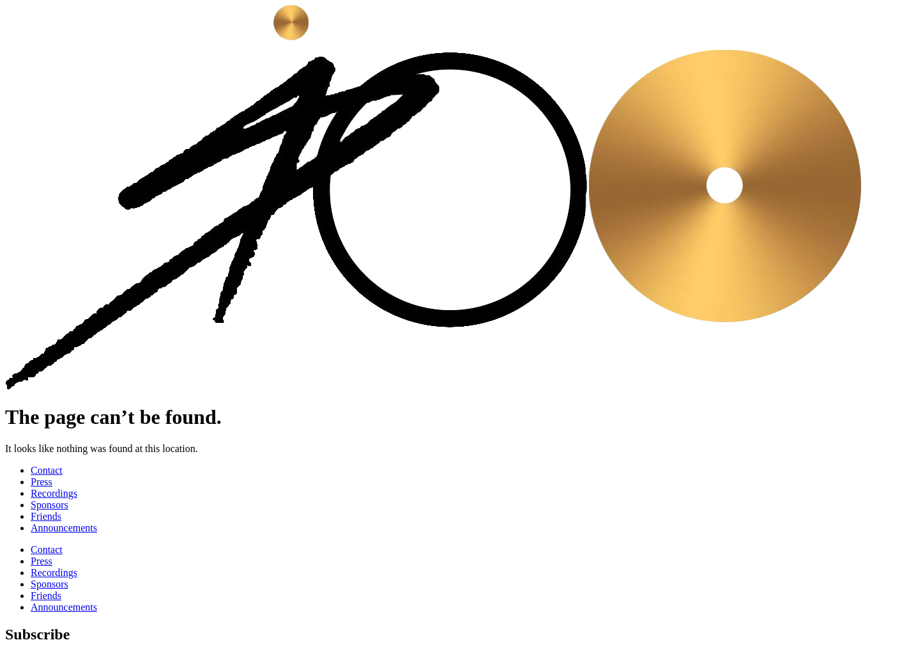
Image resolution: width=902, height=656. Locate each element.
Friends (46, 516)
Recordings (54, 493)
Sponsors (49, 504)
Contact (47, 470)
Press (41, 481)
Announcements (64, 527)
